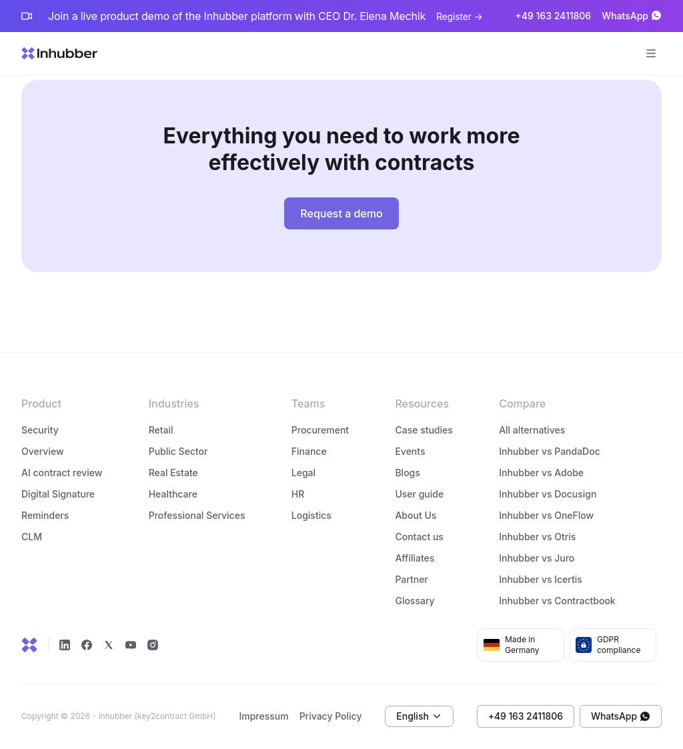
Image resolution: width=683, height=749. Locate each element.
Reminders (45, 515)
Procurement (320, 430)
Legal (303, 472)
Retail (161, 430)
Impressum (263, 716)
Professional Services (197, 515)
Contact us (419, 536)
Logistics (312, 515)
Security (40, 430)
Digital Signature (58, 494)
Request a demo (341, 213)
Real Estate (173, 472)
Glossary (414, 600)
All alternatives (532, 430)
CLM (31, 536)
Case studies (423, 430)
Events (410, 451)
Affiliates (414, 558)
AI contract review (61, 472)
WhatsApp (632, 16)
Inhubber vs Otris (537, 536)
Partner (411, 579)
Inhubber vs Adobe (541, 472)
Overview (42, 451)
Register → (459, 16)
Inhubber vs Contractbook (557, 600)
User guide (419, 494)
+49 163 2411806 (553, 16)
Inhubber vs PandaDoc (549, 451)
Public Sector (178, 451)
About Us (415, 515)
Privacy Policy (330, 716)
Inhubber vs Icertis (540, 579)
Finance (309, 451)
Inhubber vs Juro (536, 558)
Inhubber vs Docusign (547, 494)
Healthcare (173, 494)
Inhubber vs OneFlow (546, 515)
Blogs (407, 472)
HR (298, 494)
